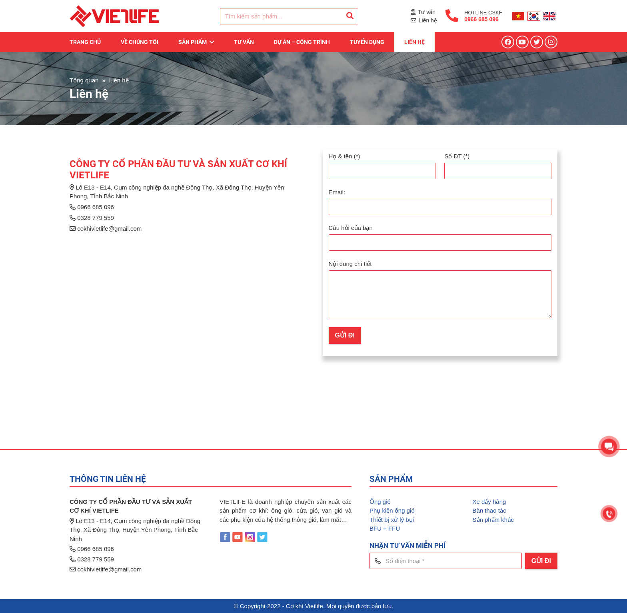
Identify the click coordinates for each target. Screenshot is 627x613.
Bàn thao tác (489, 510)
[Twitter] (536, 42)
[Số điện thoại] (445, 561)
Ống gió (380, 501)
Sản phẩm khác (493, 519)
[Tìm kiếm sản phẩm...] (289, 16)
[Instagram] (551, 42)
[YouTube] (522, 42)
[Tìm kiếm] (349, 16)
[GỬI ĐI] (541, 561)
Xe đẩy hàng (489, 501)
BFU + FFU (384, 528)
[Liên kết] (114, 16)
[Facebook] (507, 42)
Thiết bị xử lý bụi (391, 519)
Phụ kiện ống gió (392, 510)
